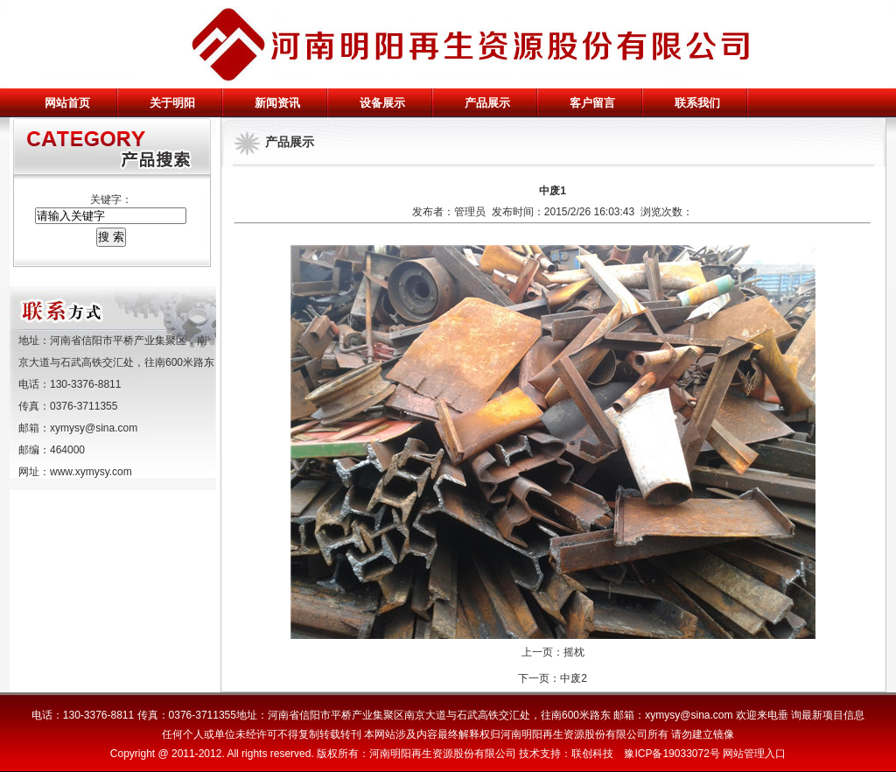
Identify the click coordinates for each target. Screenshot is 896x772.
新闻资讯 (277, 102)
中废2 (573, 678)
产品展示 (487, 102)
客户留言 (592, 102)
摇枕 (574, 652)
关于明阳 (172, 102)
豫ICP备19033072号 (671, 753)
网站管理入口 (754, 753)
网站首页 (67, 102)
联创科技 (592, 753)
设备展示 (382, 102)
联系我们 (697, 102)
